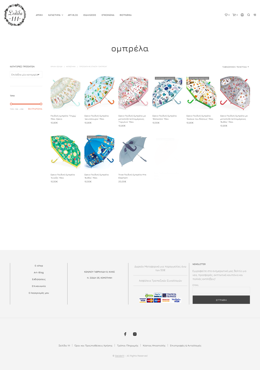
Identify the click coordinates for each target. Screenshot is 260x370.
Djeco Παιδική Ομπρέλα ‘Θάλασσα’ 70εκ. (164, 117)
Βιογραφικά (125, 15)
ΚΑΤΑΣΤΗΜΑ (54, 15)
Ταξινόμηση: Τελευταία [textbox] (234, 66)
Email (196, 285)
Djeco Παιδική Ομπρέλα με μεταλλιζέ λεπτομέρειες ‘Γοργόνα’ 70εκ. (132, 119)
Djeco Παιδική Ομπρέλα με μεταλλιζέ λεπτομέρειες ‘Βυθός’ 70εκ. (234, 119)
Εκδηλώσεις (39, 279)
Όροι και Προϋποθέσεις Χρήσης (93, 345)
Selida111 (119, 355)
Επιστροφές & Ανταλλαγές (185, 345)
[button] (227, 15)
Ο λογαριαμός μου (39, 292)
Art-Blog (73, 15)
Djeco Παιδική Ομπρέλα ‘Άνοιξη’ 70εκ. (63, 176)
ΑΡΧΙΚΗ (39, 15)
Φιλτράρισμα (35, 109)
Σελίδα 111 (64, 345)
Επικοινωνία (39, 286)
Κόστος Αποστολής (154, 345)
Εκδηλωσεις (89, 15)
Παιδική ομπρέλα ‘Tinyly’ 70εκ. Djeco (63, 117)
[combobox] (224, 66)
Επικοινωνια (108, 15)
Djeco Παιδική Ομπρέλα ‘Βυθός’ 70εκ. (96, 175)
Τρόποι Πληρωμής (127, 345)
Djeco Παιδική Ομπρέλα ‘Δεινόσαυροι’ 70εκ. (96, 117)
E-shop (39, 265)
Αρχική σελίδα (56, 66)
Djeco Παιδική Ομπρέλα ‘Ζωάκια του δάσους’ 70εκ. (200, 117)
